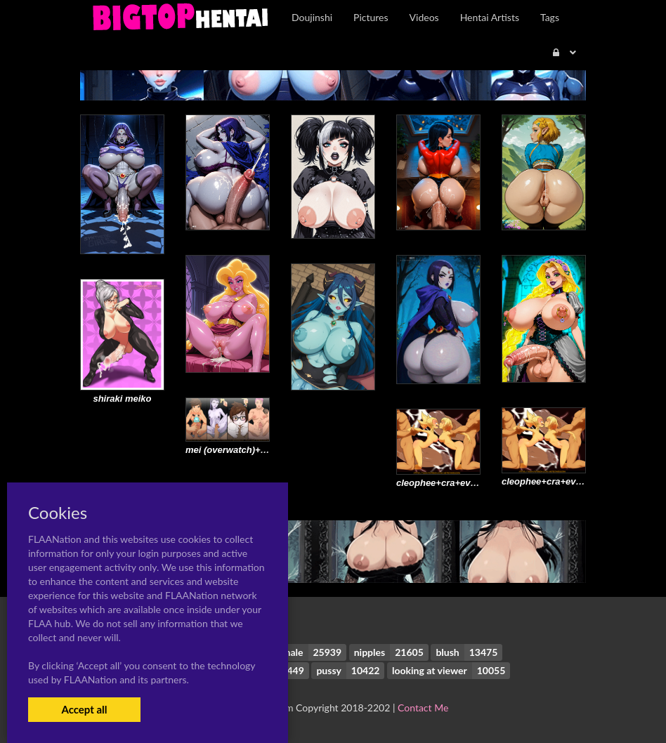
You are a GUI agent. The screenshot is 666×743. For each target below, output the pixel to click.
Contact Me (423, 708)
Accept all (84, 709)
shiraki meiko (122, 398)
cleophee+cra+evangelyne (558, 481)
